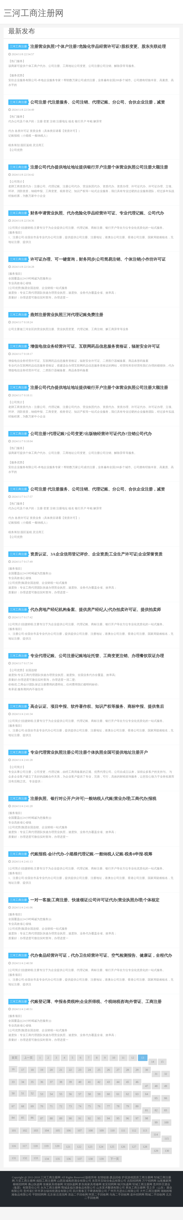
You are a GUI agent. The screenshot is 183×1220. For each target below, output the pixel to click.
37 (51, 1099)
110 (112, 1147)
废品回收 (115, 1194)
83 (165, 1127)
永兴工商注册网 (51, 1203)
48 (156, 1103)
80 (137, 1123)
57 (79, 1111)
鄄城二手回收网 (155, 1208)
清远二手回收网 (78, 1208)
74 (79, 1123)
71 (51, 1123)
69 (32, 1123)
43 (108, 1099)
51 (22, 1110)
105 (58, 1147)
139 (101, 1176)
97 (137, 1135)
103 (36, 1147)
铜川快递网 (124, 1200)
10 (113, 1074)
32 (165, 1091)
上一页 (28, 1074)
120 (57, 1163)
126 (123, 1163)
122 (79, 1163)
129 (156, 1168)
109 (101, 1147)
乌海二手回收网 (119, 1208)
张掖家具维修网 (53, 1200)
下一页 (114, 1176)
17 (22, 1087)
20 (51, 1087)
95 (118, 1135)
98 (146, 1135)
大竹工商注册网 (150, 1205)
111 (123, 1147)
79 (127, 1123)
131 (14, 1175)
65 (156, 1115)
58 (89, 1111)
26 (108, 1087)
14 (152, 1079)
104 (47, 1147)
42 (98, 1099)
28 (127, 1087)
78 (118, 1123)
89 (60, 1135)
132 (25, 1175)
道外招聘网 (137, 1208)
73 (70, 1123)
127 (134, 1163)
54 (51, 1111)
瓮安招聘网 (109, 1200)
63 (137, 1111)
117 (25, 1163)
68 (22, 1123)
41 (89, 1099)
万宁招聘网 (149, 1197)
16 (13, 1086)
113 (145, 1147)
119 (46, 1163)
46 (137, 1099)
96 (127, 1135)
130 (167, 1168)
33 (13, 1099)
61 (118, 1111)
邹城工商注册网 (142, 1200)
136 (68, 1176)
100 (166, 1139)
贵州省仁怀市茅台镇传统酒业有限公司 (47, 1205)
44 (118, 1099)
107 (79, 1147)
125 (112, 1163)
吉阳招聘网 (134, 1197)
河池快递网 (71, 1200)
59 (98, 1111)
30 (146, 1087)
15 (162, 1079)
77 (108, 1123)
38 (60, 1099)
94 (108, 1135)
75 (89, 1123)
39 (70, 1099)
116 (14, 1163)
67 (13, 1123)
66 (165, 1115)
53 (41, 1111)
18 (32, 1087)
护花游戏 (127, 1194)
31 (156, 1091)
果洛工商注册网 (136, 1203)
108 (90, 1147)
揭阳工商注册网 (46, 1197)
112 (134, 1147)
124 (101, 1163)
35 (32, 1099)
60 (108, 1111)
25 (98, 1087)
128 (145, 1163)
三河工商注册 (19, 46)
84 (13, 1134)
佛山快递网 (35, 1200)
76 (98, 1123)
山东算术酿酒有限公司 (110, 1203)
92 (89, 1135)
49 (165, 1103)
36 (41, 1099)
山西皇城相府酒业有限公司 (74, 1197)
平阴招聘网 (39, 1208)
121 (68, 1163)
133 (36, 1175)
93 (98, 1135)
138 (90, 1176)
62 (127, 1111)
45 (127, 1099)
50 (13, 1110)
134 (47, 1176)
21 (60, 1087)
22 (70, 1087)
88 (51, 1135)
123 (90, 1163)
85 (22, 1134)
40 (79, 1099)
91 (79, 1135)
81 (146, 1127)
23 (79, 1087)
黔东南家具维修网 (90, 1200)
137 (79, 1176)
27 (118, 1087)
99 (156, 1139)
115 (166, 1155)
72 (60, 1123)
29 (137, 1087)
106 (68, 1147)
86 (32, 1134)
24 (89, 1087)
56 (70, 1111)
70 (41, 1123)
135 (58, 1176)
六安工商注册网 (25, 1197)
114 (156, 1151)
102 (25, 1147)
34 (22, 1099)
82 (156, 1127)
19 (41, 1087)
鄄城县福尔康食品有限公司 (78, 1203)
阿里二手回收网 (99, 1208)
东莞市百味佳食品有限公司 (109, 1197)
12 (132, 1074)
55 (60, 1111)
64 (146, 1111)
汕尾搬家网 (164, 1197)
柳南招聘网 (20, 1200)
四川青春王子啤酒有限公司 (90, 1205)
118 (35, 1163)
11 (123, 1074)
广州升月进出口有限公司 (123, 1205)
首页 (14, 1074)
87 (41, 1135)
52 (32, 1110)
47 (146, 1103)
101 (14, 1147)
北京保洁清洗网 (57, 1208)
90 (70, 1135)
